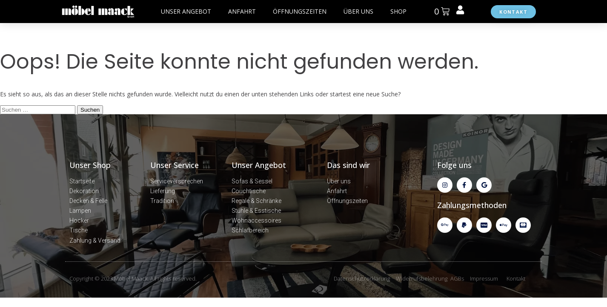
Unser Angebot (259, 165)
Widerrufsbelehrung (421, 278)
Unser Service (174, 165)
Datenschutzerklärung (362, 278)
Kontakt (516, 278)
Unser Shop (90, 165)
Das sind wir (348, 165)
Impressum (484, 278)
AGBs (457, 278)
